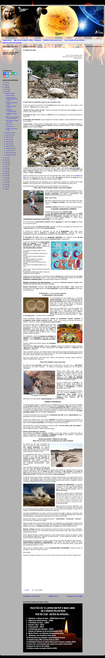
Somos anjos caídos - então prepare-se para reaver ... (12, 99)
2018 (6, 171)
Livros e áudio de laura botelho (74, 40)
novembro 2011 (10, 152)
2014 (6, 162)
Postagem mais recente (31, 596)
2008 (6, 85)
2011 (6, 91)
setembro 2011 (10, 148)
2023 (6, 182)
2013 (6, 160)
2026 (6, 189)
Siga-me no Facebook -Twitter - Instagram (27, 40)
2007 (6, 82)
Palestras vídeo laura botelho (12, 43)
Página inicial (7, 40)
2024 (6, 184)
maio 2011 (9, 139)
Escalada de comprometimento (11, 110)
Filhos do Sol (9, 124)
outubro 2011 (9, 150)
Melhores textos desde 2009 (53, 40)
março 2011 (9, 135)
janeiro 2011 (9, 93)
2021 (6, 177)
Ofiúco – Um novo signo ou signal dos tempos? (12, 117)
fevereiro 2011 (10, 132)
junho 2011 (9, 141)
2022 (6, 180)
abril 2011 (8, 137)
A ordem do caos (10, 126)
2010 (6, 89)
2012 (6, 157)
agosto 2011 (9, 146)
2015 (6, 164)
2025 (6, 186)
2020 (6, 175)
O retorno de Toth (10, 95)
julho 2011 (8, 144)
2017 (6, 169)
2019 (6, 173)
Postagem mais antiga (74, 596)
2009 (6, 87)
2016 (6, 166)
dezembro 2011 (10, 155)
